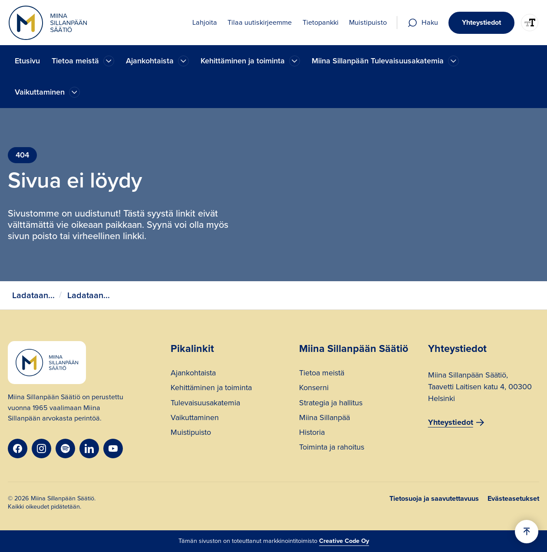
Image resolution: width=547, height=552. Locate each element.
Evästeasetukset (513, 498)
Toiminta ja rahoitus (331, 448)
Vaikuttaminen (195, 418)
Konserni (314, 388)
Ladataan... (33, 295)
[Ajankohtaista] (108, 61)
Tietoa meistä (321, 373)
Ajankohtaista (193, 373)
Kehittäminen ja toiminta (211, 388)
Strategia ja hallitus (330, 403)
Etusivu (27, 60)
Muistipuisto (191, 433)
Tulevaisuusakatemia (205, 403)
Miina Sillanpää (324, 418)
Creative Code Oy (344, 540)
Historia (312, 433)
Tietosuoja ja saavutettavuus (434, 498)
